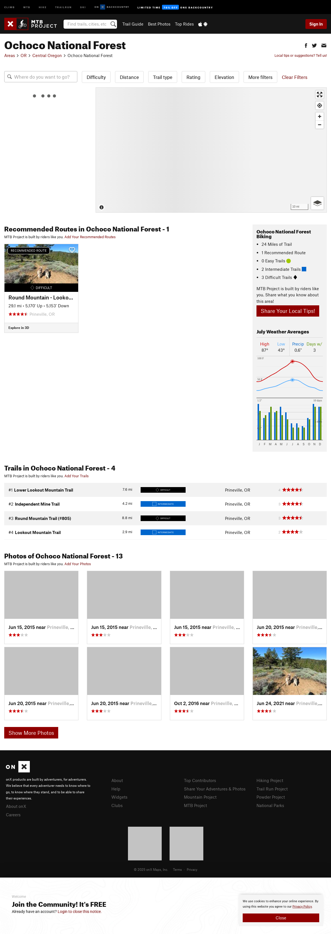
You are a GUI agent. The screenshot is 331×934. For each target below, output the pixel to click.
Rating (193, 77)
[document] (281, 910)
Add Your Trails (76, 476)
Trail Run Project (272, 788)
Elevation (224, 77)
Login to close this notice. (80, 911)
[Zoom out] (320, 125)
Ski (83, 7)
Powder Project (270, 796)
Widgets (119, 796)
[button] (306, 45)
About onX (16, 806)
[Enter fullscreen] (320, 94)
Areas (9, 55)
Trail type (162, 77)
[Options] (317, 203)
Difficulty (96, 77)
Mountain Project (200, 796)
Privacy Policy (302, 906)
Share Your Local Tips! (288, 311)
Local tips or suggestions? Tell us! (300, 55)
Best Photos (159, 23)
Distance (129, 77)
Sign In (316, 23)
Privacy (192, 869)
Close (281, 917)
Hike (43, 7)
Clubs (117, 805)
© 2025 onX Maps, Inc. (151, 869)
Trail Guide (132, 23)
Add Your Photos (77, 564)
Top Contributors (200, 780)
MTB (26, 7)
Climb (9, 7)
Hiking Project (269, 780)
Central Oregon (47, 55)
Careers (13, 814)
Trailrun (63, 7)
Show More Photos (31, 733)
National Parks (270, 805)
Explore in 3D (18, 327)
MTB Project (195, 805)
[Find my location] (320, 105)
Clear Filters (294, 77)
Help (115, 788)
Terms (177, 869)
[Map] (211, 150)
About (117, 780)
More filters (260, 77)
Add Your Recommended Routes (90, 237)
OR (24, 55)
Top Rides (184, 23)
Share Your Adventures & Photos (215, 788)
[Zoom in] (320, 116)
